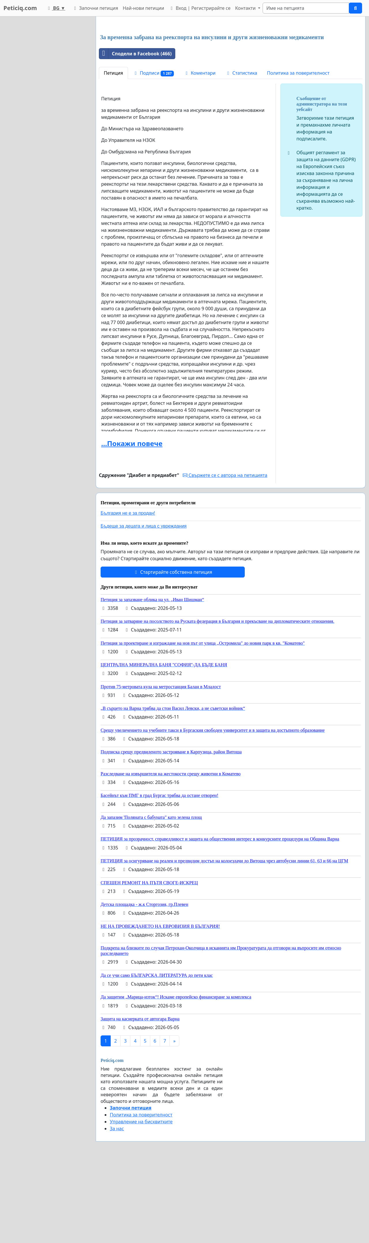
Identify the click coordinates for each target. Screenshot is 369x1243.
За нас (117, 1209)
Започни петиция (95, 8)
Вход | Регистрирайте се (199, 8)
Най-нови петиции (143, 8)
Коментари (199, 154)
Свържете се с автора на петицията (225, 556)
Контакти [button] (246, 8)
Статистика (241, 154)
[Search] (306, 8)
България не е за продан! (128, 593)
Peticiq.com (20, 8)
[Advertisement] (230, 66)
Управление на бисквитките (141, 1202)
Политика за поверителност (298, 154)
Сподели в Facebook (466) (135, 134)
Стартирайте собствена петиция (172, 653)
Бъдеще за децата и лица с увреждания (144, 606)
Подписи (153, 154)
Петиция (113, 154)
